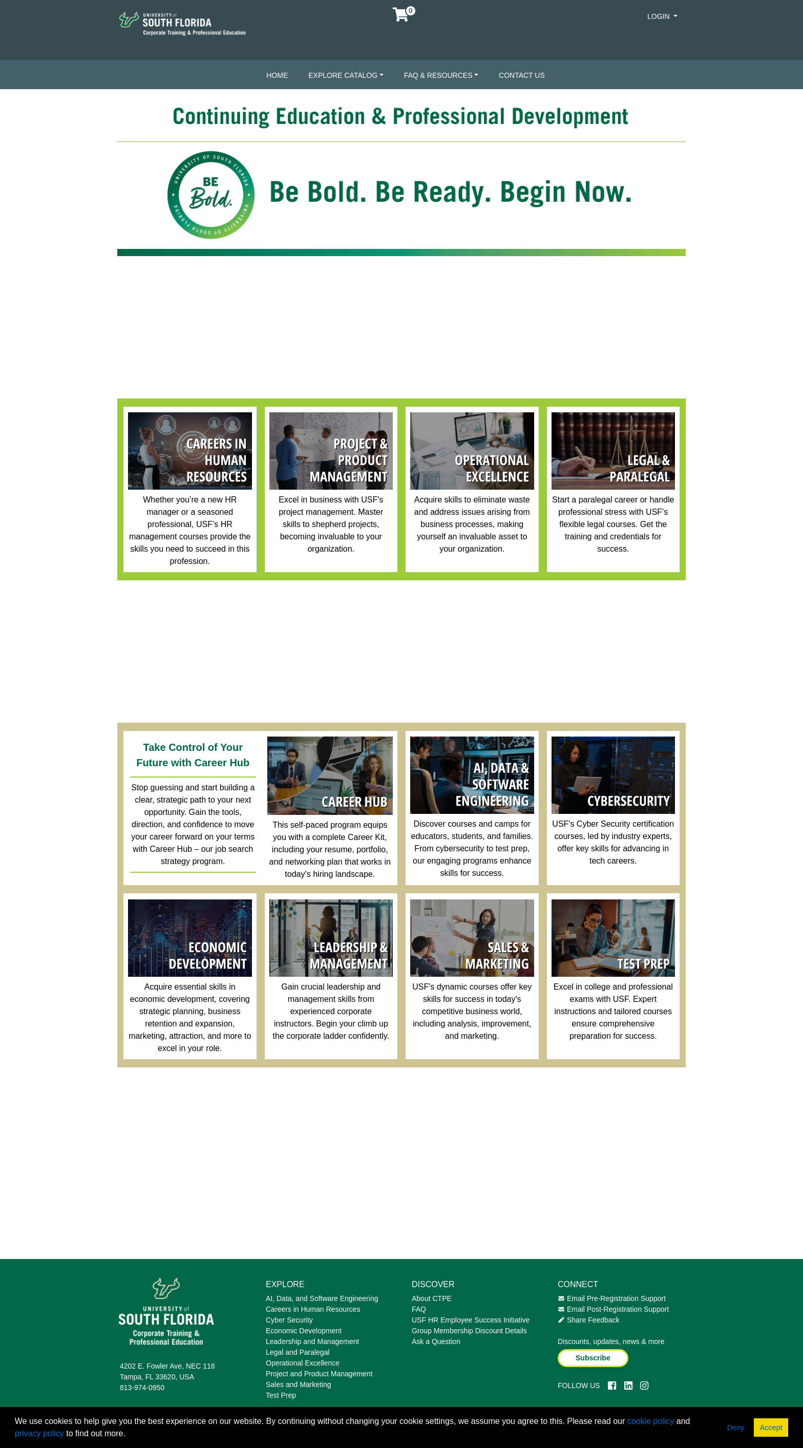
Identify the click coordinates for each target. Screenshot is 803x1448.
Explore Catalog (342, 75)
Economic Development (304, 1331)
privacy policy (39, 1433)
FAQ (419, 1309)
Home (277, 75)
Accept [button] (771, 1427)
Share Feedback (589, 1320)
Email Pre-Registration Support (612, 1298)
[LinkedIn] (628, 1385)
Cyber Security (289, 1320)
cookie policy (650, 1421)
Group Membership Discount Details (469, 1331)
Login (659, 16)
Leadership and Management (312, 1341)
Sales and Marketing (298, 1384)
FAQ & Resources (438, 75)
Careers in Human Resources (313, 1309)
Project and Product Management (319, 1374)
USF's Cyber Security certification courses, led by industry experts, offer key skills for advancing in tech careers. (613, 842)
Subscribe (593, 1358)
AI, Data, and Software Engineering (322, 1298)
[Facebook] (612, 1385)
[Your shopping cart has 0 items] (401, 17)
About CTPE (432, 1298)
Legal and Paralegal (298, 1352)
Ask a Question (436, 1341)
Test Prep (281, 1395)
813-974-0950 (142, 1387)
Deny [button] (736, 1427)
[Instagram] (644, 1385)
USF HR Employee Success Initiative (471, 1320)
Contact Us (522, 75)
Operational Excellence (303, 1363)
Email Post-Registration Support (613, 1309)
